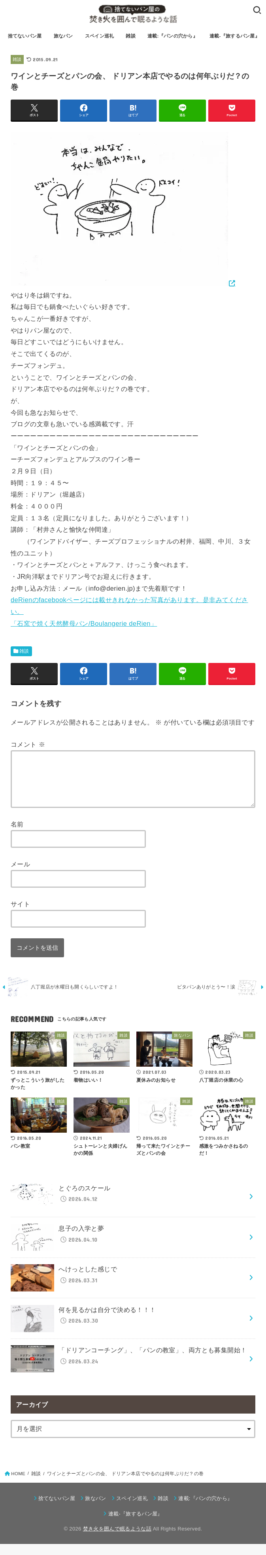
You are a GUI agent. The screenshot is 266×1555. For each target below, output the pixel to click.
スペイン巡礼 (99, 36)
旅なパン (63, 36)
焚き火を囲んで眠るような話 (117, 1540)
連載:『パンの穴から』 (172, 36)
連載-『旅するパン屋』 (234, 36)
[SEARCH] (257, 10)
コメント (28, 744)
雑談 (131, 36)
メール (20, 873)
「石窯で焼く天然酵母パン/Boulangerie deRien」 (84, 623)
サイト (20, 913)
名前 (17, 833)
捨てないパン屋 (25, 36)
